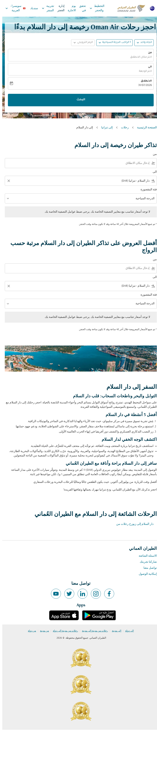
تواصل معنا (148, 568)
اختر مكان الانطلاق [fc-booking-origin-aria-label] (139, 57)
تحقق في (80, 8)
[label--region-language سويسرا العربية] (13, 8)
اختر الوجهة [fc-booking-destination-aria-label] (143, 71)
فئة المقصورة (146, 189)
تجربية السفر (44, 8)
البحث (78, 100)
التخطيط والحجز (93, 8)
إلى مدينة (114, 631)
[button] (112, 42)
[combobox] (75, 163)
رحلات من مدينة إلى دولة (63, 631)
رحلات (122, 127)
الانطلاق (144, 81)
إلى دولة (127, 631)
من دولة (30, 631)
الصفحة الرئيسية (145, 127)
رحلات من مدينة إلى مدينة (93, 631)
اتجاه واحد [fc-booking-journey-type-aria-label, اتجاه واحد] (144, 42)
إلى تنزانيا (104, 127)
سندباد (32, 8)
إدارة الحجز (58, 8)
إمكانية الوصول (145, 574)
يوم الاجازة (70, 8)
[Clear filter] (6, 181)
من (148, 52)
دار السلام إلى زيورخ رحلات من (132, 524)
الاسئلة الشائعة (145, 556)
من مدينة (42, 631)
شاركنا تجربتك (146, 562)
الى (148, 67)
